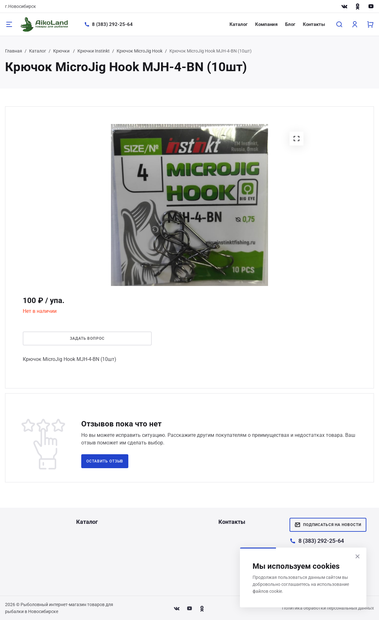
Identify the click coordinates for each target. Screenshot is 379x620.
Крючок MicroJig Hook (139, 50)
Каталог (238, 24)
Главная (13, 50)
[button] (296, 139)
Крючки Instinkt (93, 50)
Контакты (314, 24)
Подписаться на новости (328, 525)
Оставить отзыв (104, 461)
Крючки (61, 50)
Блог (290, 24)
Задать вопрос (87, 338)
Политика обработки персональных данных (328, 608)
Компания (266, 24)
